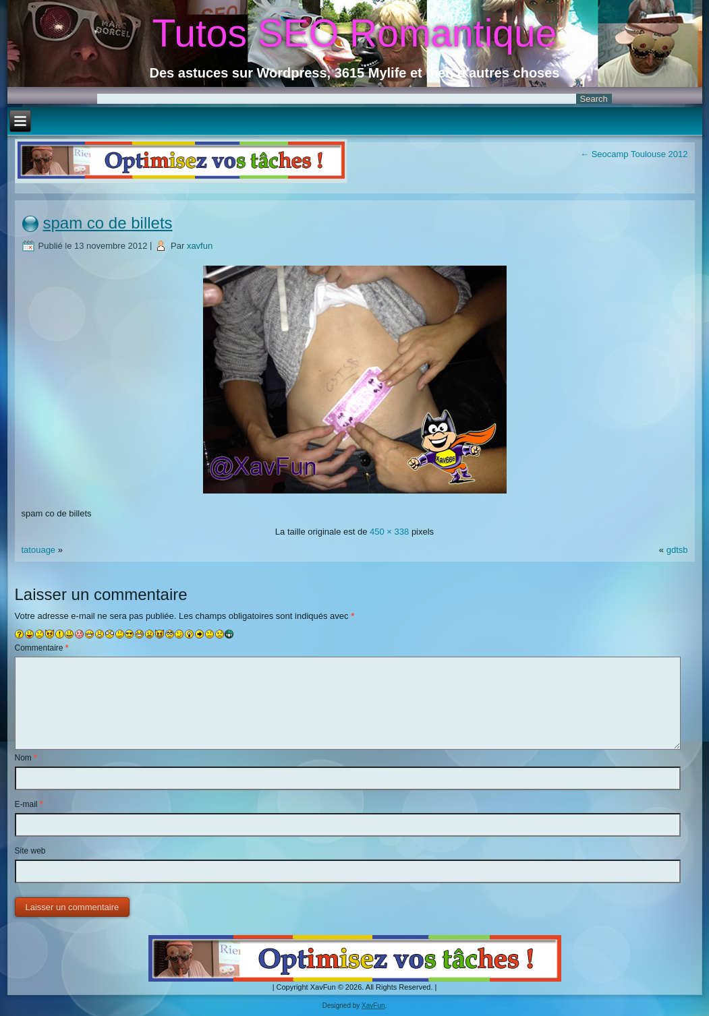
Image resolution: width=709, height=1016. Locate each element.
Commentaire (42, 648)
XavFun (373, 1005)
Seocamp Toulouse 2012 (633, 154)
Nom (26, 758)
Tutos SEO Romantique (354, 33)
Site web (30, 851)
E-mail (29, 804)
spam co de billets (108, 223)
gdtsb (677, 550)
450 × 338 (389, 532)
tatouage (39, 550)
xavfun (199, 246)
